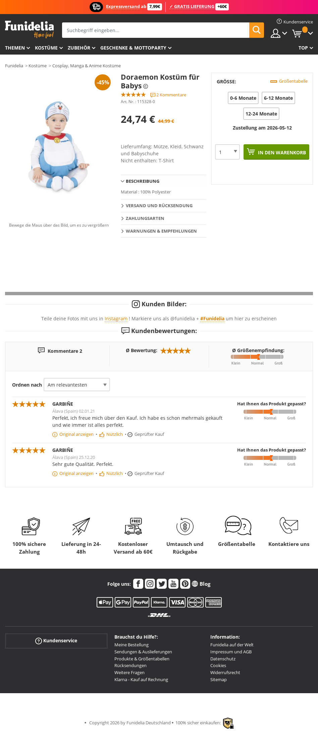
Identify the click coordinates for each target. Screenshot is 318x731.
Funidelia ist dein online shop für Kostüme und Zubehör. (29, 29)
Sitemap (218, 679)
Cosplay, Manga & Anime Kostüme (86, 66)
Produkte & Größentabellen (141, 659)
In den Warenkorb (281, 152)
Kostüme (46, 48)
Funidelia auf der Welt (232, 645)
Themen (15, 48)
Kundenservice (56, 640)
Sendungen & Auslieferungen (143, 652)
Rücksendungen (130, 665)
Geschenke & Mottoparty (133, 48)
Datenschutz (222, 659)
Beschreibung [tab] (142, 181)
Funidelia (14, 66)
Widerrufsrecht (225, 672)
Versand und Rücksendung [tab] (159, 205)
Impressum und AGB (231, 652)
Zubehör (79, 48)
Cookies (218, 665)
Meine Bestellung (131, 645)
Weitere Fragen (129, 672)
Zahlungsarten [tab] (145, 218)
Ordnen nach (27, 385)
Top (303, 48)
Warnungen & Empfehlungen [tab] (161, 231)
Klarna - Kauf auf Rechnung (141, 679)
